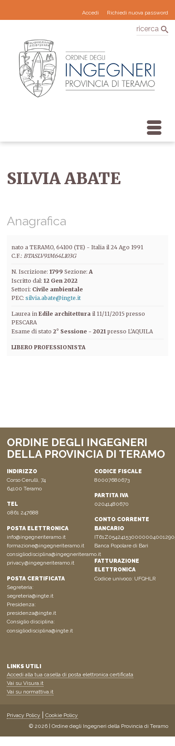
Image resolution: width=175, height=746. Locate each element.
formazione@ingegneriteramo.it (45, 545)
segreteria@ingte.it (30, 596)
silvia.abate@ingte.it (53, 298)
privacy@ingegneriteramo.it (40, 563)
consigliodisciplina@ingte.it (40, 630)
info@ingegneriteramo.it (36, 537)
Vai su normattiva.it (30, 692)
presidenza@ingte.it (31, 613)
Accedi (90, 13)
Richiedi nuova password (137, 13)
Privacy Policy (23, 715)
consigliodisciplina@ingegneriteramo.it (54, 554)
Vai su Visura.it (25, 683)
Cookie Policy (61, 715)
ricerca (147, 28)
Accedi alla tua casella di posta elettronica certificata (70, 674)
